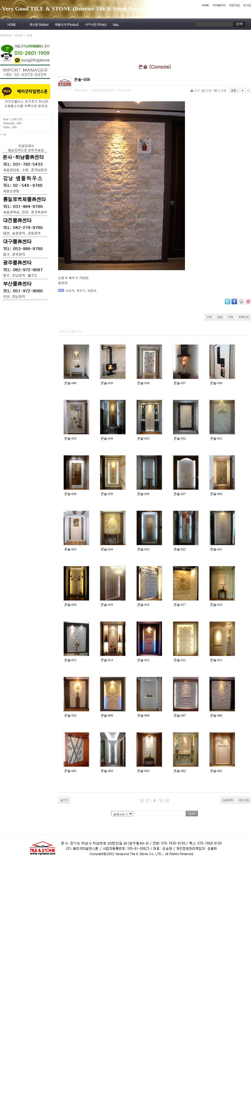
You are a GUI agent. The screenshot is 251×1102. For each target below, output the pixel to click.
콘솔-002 (180, 771)
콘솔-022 (180, 549)
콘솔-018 (143, 605)
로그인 (247, 5)
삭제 (230, 317)
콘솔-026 (216, 494)
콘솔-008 (143, 715)
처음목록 (227, 800)
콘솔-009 (107, 715)
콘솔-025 (70, 549)
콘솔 (29, 35)
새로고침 (243, 800)
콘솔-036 (216, 383)
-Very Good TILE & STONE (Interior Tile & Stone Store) (71, 8)
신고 (195, 90)
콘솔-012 (180, 660)
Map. (116, 24)
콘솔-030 (70, 494)
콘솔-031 (216, 438)
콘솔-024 (107, 549)
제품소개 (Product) (66, 24)
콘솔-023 (143, 549)
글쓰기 (64, 800)
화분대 (91, 291)
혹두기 (81, 291)
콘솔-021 (216, 549)
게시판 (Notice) (38, 24)
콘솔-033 (143, 438)
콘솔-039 (107, 383)
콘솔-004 (107, 771)
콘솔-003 (143, 771)
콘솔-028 (143, 494)
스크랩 (220, 90)
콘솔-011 (216, 660)
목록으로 (243, 317)
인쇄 (207, 90)
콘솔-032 (180, 438)
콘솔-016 (216, 605)
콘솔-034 (107, 438)
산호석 (70, 291)
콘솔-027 (180, 494)
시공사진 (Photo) (95, 24)
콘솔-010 (70, 715)
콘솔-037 (180, 383)
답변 (219, 317)
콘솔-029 (107, 494)
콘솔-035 (70, 438)
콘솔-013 (143, 660)
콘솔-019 (107, 605)
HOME (205, 5)
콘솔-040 (70, 383)
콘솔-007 (180, 715)
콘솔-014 (107, 660)
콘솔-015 (70, 660)
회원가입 (234, 5)
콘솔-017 (180, 605)
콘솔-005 (70, 771)
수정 (209, 317)
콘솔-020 (70, 605)
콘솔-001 (216, 771)
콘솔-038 (143, 383)
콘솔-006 (216, 715)
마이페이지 (219, 5)
